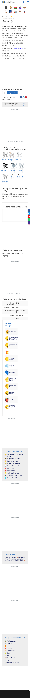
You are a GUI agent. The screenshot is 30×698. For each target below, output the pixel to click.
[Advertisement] (15, 694)
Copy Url (23, 104)
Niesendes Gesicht (12, 463)
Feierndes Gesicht (12, 461)
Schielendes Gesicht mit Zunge (14, 455)
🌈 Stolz (7, 653)
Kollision (11, 352)
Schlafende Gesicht (12, 358)
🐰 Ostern (8, 643)
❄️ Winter (8, 660)
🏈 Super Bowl (10, 658)
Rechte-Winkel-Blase (13, 466)
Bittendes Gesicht (12, 393)
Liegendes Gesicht (12, 458)
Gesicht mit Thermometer (13, 386)
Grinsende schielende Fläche (12, 407)
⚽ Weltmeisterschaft (12, 662)
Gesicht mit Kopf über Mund (12, 379)
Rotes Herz (10, 468)
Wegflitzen (12, 365)
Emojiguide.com (6, 17)
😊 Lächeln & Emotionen (8, 18)
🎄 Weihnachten (10, 641)
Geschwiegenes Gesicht (13, 345)
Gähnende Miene (12, 473)
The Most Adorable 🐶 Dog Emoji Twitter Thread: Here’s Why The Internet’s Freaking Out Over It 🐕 (15, 559)
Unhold (11, 400)
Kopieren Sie (12, 92)
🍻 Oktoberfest (10, 650)
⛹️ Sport (8, 655)
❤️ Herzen (8, 648)
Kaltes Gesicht (11, 478)
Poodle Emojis (19, 48)
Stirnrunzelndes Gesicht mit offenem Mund (13, 338)
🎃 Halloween (9, 646)
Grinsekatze (12, 331)
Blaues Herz (12, 372)
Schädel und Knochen (13, 475)
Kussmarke (10, 470)
